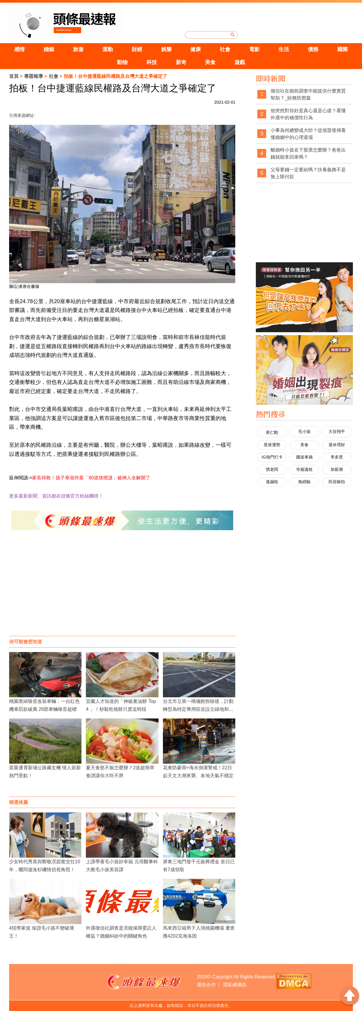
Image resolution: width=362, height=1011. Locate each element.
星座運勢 (272, 444)
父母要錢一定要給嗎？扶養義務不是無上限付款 (308, 173)
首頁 (14, 76)
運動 (107, 49)
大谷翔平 (336, 431)
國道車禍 (304, 457)
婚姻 (49, 49)
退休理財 (336, 444)
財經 (137, 49)
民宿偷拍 (336, 481)
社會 (225, 49)
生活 (283, 49)
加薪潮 (337, 469)
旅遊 (78, 49)
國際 (342, 49)
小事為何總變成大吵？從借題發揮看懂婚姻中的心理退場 (308, 134)
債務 (313, 49)
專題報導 (33, 76)
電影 (254, 49)
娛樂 (166, 49)
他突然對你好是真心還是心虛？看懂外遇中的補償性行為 (308, 114)
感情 (19, 49)
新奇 (181, 62)
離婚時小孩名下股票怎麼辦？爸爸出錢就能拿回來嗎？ (308, 153)
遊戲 (239, 62)
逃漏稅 (272, 481)
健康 (195, 49)
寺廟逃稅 (304, 469)
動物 (122, 62)
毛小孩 (304, 431)
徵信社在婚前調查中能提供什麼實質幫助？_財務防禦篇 (308, 94)
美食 (210, 62)
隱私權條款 (235, 984)
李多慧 (337, 457)
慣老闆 (272, 469)
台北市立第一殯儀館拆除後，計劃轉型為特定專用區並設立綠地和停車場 (198, 709)
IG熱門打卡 (272, 457)
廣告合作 (206, 984)
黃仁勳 (272, 432)
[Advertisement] (122, 589)
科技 (151, 62)
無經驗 (304, 481)
